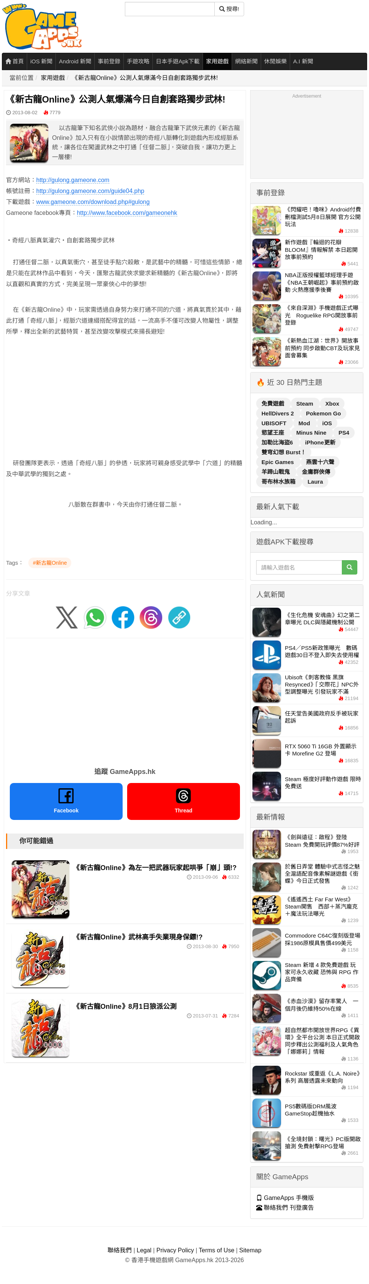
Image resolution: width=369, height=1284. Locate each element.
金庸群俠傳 (316, 472)
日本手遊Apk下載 (178, 61)
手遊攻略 (138, 61)
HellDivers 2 (278, 413)
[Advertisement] (125, 396)
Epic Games (278, 462)
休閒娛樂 (275, 61)
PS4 (343, 432)
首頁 (14, 61)
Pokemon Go (323, 413)
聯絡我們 (120, 1250)
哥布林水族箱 (279, 481)
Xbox (332, 403)
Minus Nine (312, 432)
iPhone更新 (320, 442)
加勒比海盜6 (278, 442)
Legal (144, 1250)
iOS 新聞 (41, 61)
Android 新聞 (75, 61)
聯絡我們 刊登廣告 (285, 1207)
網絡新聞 (246, 61)
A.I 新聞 (303, 61)
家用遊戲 (217, 61)
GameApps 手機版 (285, 1198)
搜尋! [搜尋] (229, 9)
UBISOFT (274, 423)
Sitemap (250, 1250)
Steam (305, 403)
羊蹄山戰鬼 (276, 472)
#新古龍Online (50, 563)
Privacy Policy (175, 1250)
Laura (315, 481)
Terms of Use (216, 1250)
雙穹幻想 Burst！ (283, 452)
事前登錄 (109, 61)
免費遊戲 (273, 403)
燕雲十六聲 (320, 462)
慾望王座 (273, 432)
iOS (327, 423)
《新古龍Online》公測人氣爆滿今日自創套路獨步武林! (145, 78)
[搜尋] (170, 9)
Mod (305, 423)
